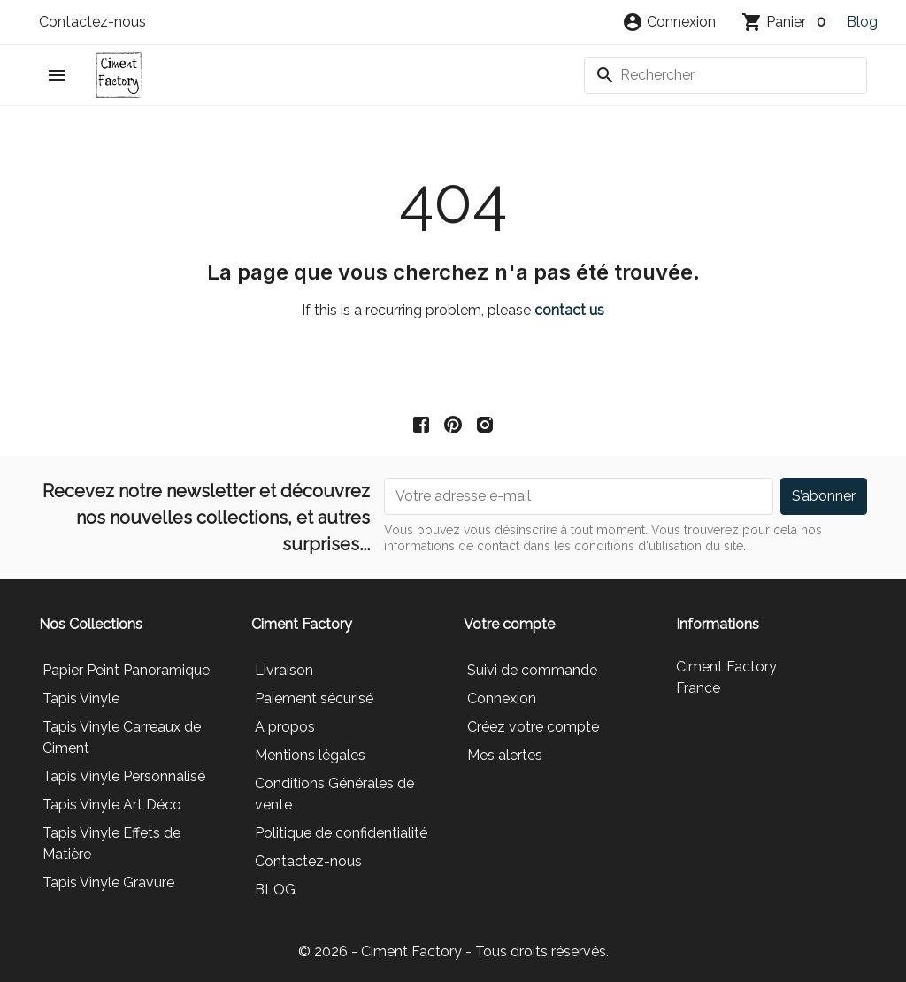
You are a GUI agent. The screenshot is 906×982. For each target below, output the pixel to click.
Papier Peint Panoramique (126, 670)
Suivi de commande (532, 670)
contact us (569, 310)
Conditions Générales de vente (334, 794)
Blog (862, 21)
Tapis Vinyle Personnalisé (123, 776)
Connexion (501, 698)
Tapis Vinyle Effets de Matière (111, 844)
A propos (285, 726)
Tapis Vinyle (80, 698)
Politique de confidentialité (341, 833)
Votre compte (509, 624)
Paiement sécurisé (314, 698)
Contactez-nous (92, 21)
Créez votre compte (533, 726)
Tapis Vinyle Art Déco (111, 804)
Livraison (284, 670)
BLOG (275, 889)
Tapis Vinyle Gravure (108, 882)
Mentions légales (310, 755)
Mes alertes (504, 755)
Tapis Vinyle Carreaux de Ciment (121, 737)
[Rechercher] (725, 75)
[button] (668, 22)
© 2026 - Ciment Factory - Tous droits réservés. (453, 951)
